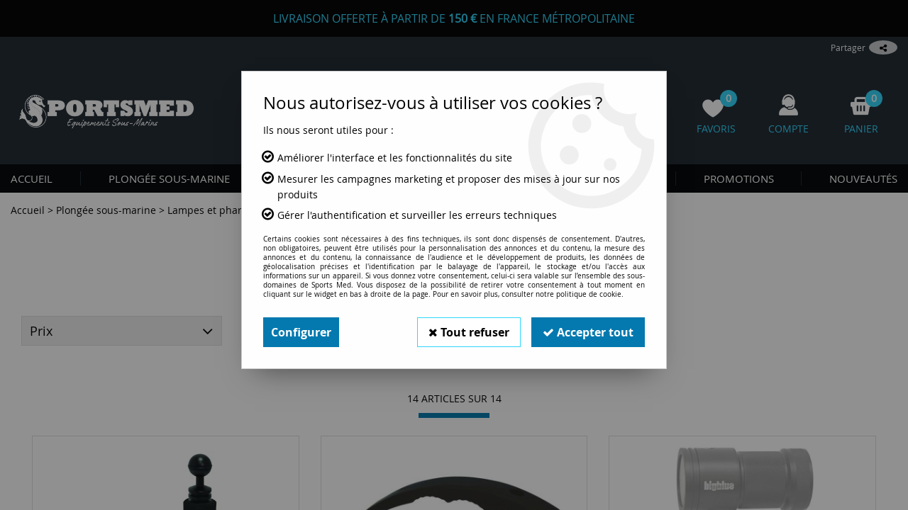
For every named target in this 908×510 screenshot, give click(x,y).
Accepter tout (588, 332)
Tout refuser (468, 332)
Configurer (301, 332)
